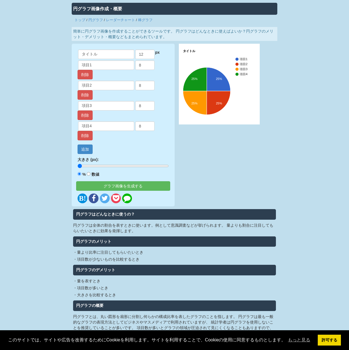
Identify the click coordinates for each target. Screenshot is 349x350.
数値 (95, 174)
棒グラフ (145, 20)
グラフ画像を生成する (123, 186)
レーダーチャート (120, 20)
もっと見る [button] (299, 339)
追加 (85, 149)
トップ (79, 20)
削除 (85, 74)
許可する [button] (329, 340)
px (157, 52)
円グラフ (95, 20)
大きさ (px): (88, 159)
